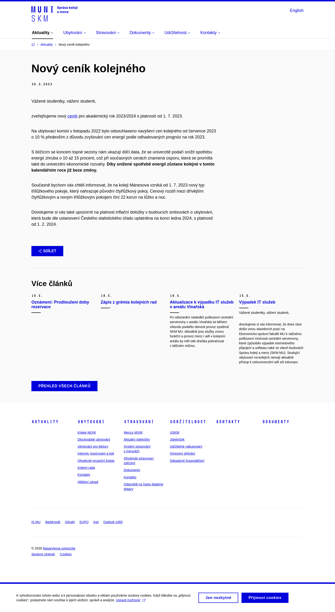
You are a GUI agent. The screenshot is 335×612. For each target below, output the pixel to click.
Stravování (139, 421)
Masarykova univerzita (59, 548)
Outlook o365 (113, 522)
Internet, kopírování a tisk (95, 453)
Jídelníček (177, 439)
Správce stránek (43, 554)
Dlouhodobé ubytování (93, 439)
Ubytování (91, 421)
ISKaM (70, 522)
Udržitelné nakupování (186, 446)
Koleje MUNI (86, 432)
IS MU (35, 522)
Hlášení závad (87, 482)
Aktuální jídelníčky (137, 439)
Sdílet (47, 251)
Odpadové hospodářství (187, 461)
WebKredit (52, 522)
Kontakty (83, 475)
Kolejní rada (86, 468)
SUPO (84, 522)
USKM (174, 432)
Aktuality (45, 421)
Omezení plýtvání (182, 453)
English (297, 10)
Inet (96, 522)
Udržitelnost (188, 421)
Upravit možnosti (130, 602)
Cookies (66, 554)
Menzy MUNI (133, 432)
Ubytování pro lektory (92, 446)
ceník (72, 116)
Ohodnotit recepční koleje (95, 461)
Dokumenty (132, 470)
